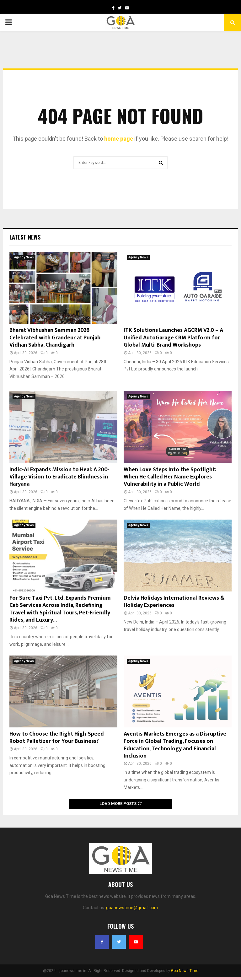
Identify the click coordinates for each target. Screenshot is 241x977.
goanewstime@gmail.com (132, 907)
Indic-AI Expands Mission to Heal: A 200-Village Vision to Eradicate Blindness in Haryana (59, 477)
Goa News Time (184, 971)
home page (118, 138)
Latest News (24, 237)
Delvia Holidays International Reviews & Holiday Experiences (174, 601)
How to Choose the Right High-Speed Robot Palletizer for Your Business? (56, 737)
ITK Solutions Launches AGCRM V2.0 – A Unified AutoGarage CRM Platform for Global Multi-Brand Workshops (173, 338)
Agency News (24, 257)
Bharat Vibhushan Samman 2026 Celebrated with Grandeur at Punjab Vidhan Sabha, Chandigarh (54, 338)
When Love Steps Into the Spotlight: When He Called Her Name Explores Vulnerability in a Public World (170, 477)
